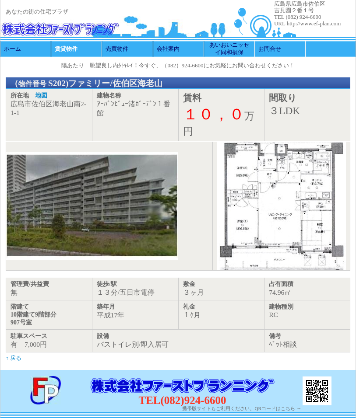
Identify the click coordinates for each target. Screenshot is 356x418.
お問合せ (269, 48)
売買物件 (117, 48)
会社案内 (168, 48)
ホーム (12, 48)
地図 (41, 95)
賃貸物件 (66, 48)
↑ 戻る (13, 358)
